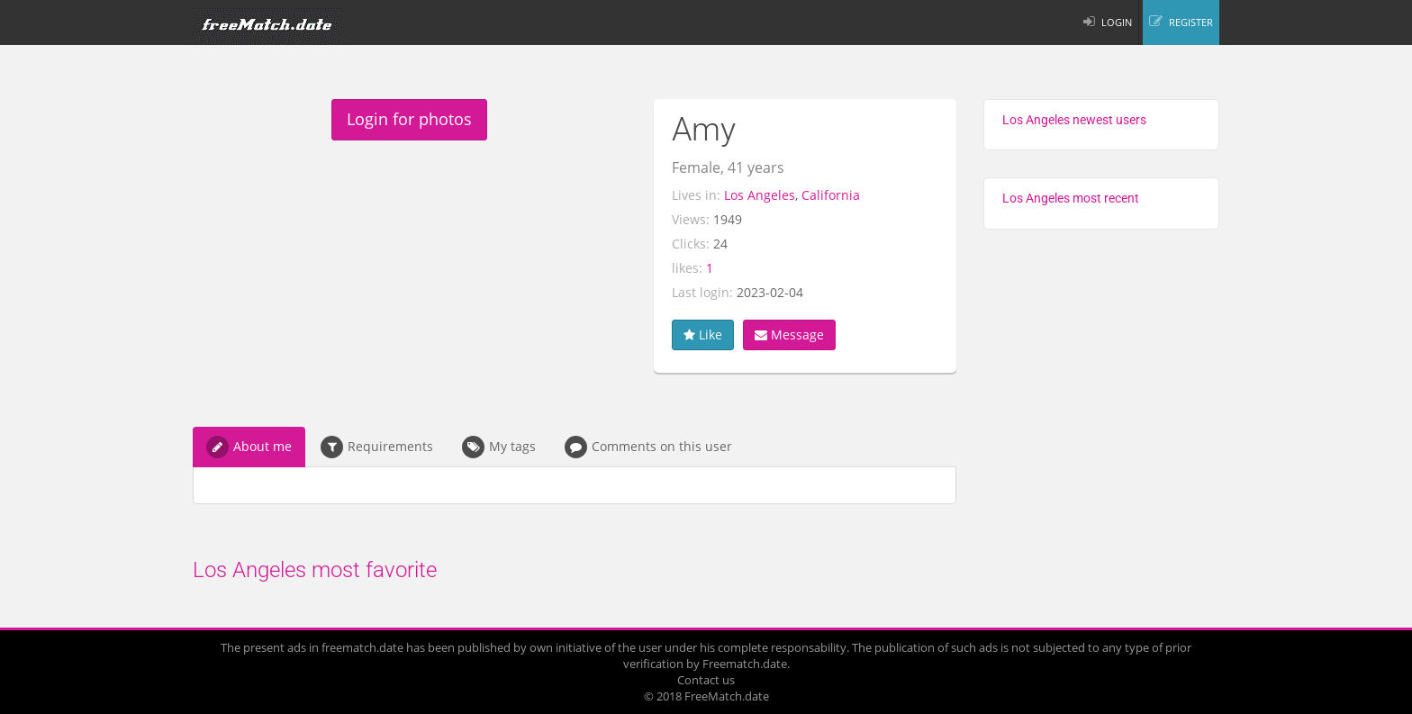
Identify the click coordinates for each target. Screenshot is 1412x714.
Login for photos (409, 119)
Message (789, 334)
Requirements (377, 447)
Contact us (706, 680)
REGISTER (1191, 22)
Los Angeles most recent (1070, 198)
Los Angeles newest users (1074, 120)
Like (702, 334)
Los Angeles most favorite (315, 570)
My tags (499, 447)
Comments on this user (648, 447)
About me (249, 447)
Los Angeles (759, 194)
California (830, 194)
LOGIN (1116, 22)
